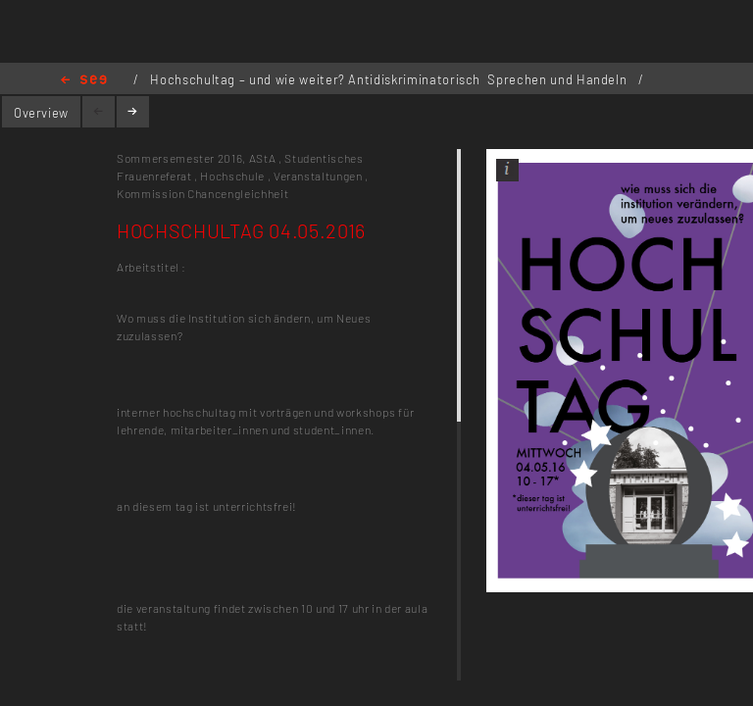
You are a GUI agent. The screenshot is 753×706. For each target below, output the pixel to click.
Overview (41, 113)
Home (84, 81)
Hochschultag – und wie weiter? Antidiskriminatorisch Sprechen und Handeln (390, 79)
